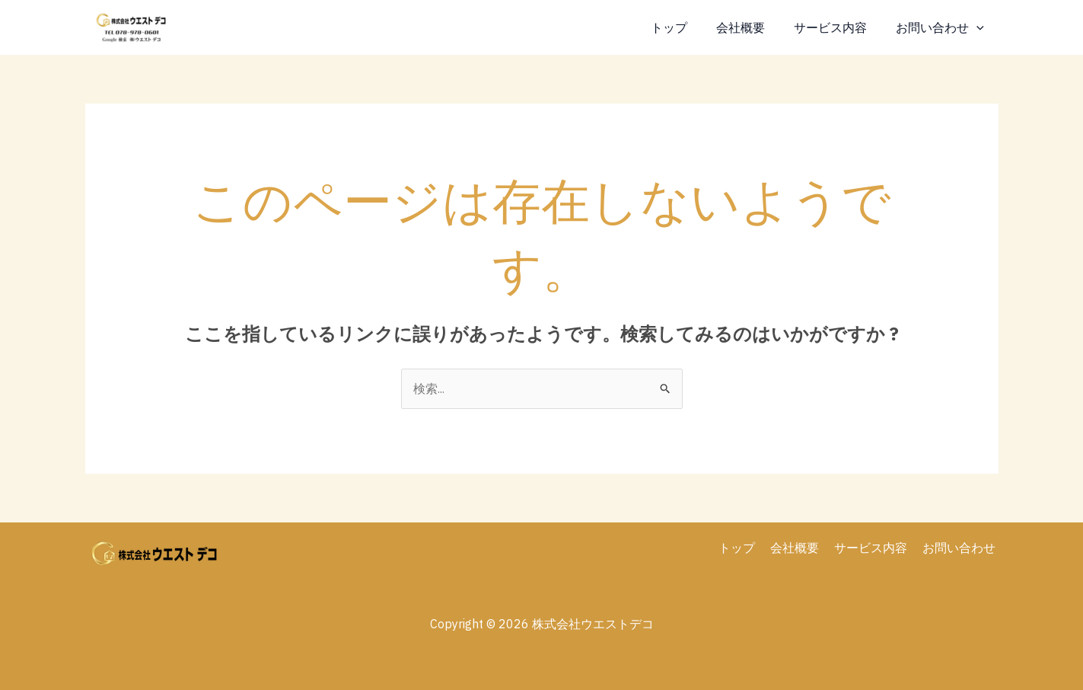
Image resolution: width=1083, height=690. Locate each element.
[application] (978, 27)
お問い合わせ (942, 27)
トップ (685, 27)
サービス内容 (837, 27)
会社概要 (752, 27)
